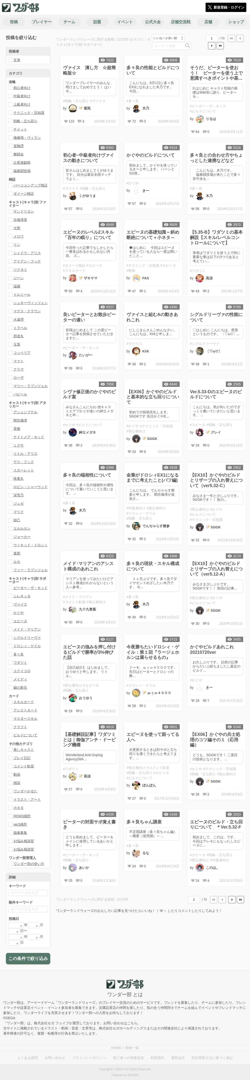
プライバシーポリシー (89, 1057)
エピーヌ (20, 621)
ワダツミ (20, 663)
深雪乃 (18, 495)
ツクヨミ (20, 270)
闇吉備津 (20, 420)
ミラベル (20, 328)
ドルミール (22, 294)
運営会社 (178, 1057)
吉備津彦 (20, 220)
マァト (18, 361)
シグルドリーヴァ (27, 638)
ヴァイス (20, 604)
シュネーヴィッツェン (30, 303)
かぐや (18, 613)
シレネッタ (22, 596)
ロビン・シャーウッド (30, 487)
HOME (116, 1048)
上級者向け (22, 104)
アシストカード (25, 710)
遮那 (16, 553)
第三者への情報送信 (128, 1057)
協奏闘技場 (22, 171)
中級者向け (22, 96)
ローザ (18, 378)
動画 (16, 774)
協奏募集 (20, 833)
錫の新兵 (20, 687)
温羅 (16, 286)
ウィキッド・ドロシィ (30, 545)
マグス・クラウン (27, 311)
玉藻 (16, 344)
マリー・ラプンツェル (30, 386)
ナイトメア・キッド (28, 437)
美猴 (16, 429)
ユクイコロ (22, 671)
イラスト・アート (27, 799)
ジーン (18, 278)
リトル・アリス (25, 454)
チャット (20, 129)
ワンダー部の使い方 (28, 864)
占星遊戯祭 (22, 162)
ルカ (16, 562)
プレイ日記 (22, 758)
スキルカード (23, 702)
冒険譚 (18, 146)
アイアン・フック (27, 261)
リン (16, 245)
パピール (20, 394)
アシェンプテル (25, 412)
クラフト (20, 727)
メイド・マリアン (27, 629)
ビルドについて (25, 735)
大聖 (16, 228)
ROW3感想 (22, 816)
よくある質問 (27, 1057)
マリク (18, 512)
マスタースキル (25, 718)
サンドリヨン (23, 211)
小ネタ (18, 808)
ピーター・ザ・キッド (30, 588)
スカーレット (23, 470)
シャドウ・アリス (27, 253)
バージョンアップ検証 (30, 185)
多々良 (18, 654)
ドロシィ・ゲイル (27, 646)
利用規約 (157, 1057)
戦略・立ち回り (25, 121)
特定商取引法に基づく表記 (212, 1057)
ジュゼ (18, 503)
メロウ (18, 236)
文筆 (16, 60)
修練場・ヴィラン (27, 138)
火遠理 (18, 319)
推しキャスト (23, 750)
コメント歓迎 (23, 766)
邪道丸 (18, 336)
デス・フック (23, 462)
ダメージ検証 (23, 194)
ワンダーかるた (25, 791)
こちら (132, 1023)
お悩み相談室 (23, 841)
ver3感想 (20, 824)
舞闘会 (18, 154)
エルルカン (22, 528)
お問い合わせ (55, 1057)
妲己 (16, 520)
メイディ (20, 679)
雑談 (16, 783)
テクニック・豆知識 (28, 113)
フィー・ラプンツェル (30, 570)
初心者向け (22, 88)
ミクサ (18, 445)
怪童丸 (18, 478)
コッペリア (22, 353)
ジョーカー (22, 537)
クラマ (18, 369)
